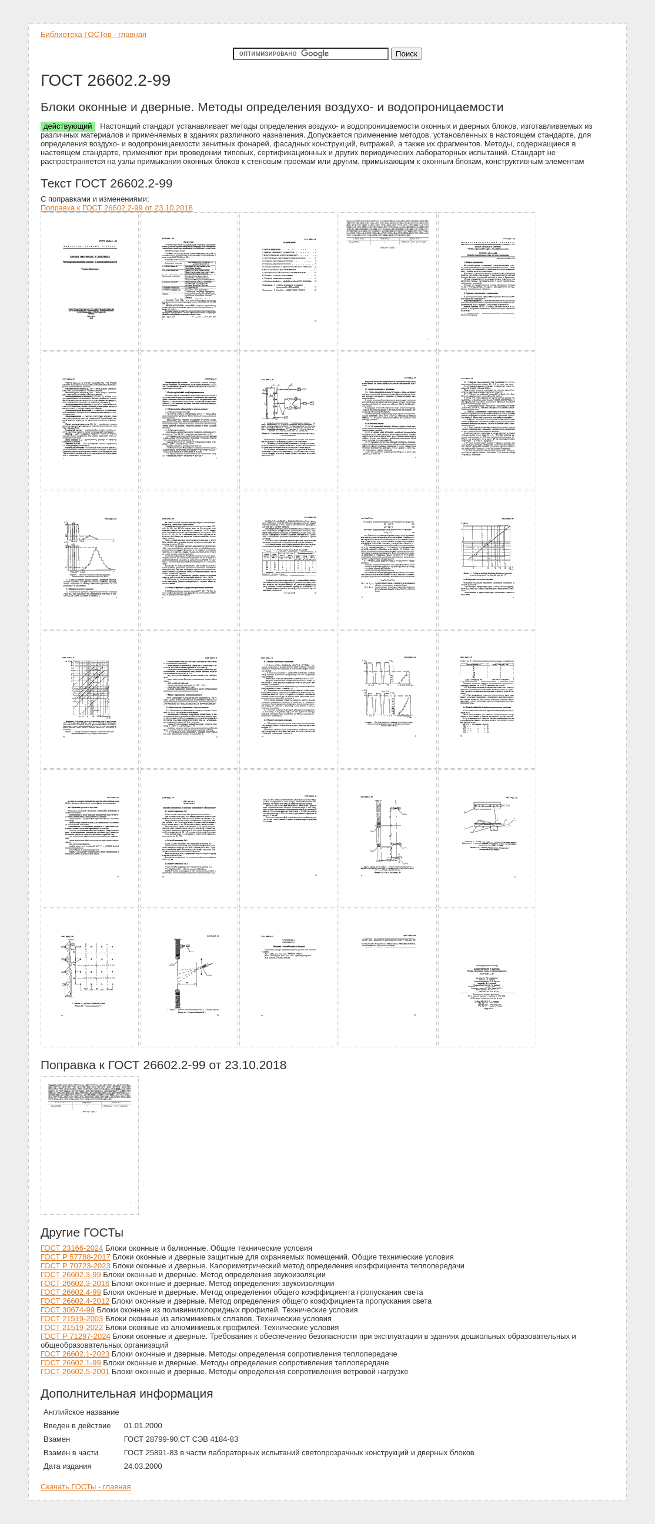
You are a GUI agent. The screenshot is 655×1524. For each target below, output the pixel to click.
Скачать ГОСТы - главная (86, 1486)
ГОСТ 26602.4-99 (71, 1292)
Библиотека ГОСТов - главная (93, 34)
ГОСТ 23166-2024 (72, 1248)
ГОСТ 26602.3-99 (71, 1274)
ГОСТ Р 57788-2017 (76, 1256)
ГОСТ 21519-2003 (72, 1318)
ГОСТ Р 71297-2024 (76, 1336)
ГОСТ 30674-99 (68, 1309)
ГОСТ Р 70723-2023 (76, 1265)
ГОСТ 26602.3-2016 (75, 1283)
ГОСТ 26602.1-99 (71, 1362)
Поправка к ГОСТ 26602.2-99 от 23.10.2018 (117, 207)
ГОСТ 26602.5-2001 (75, 1371)
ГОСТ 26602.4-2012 (75, 1301)
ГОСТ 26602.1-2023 (75, 1353)
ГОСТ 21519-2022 (72, 1327)
